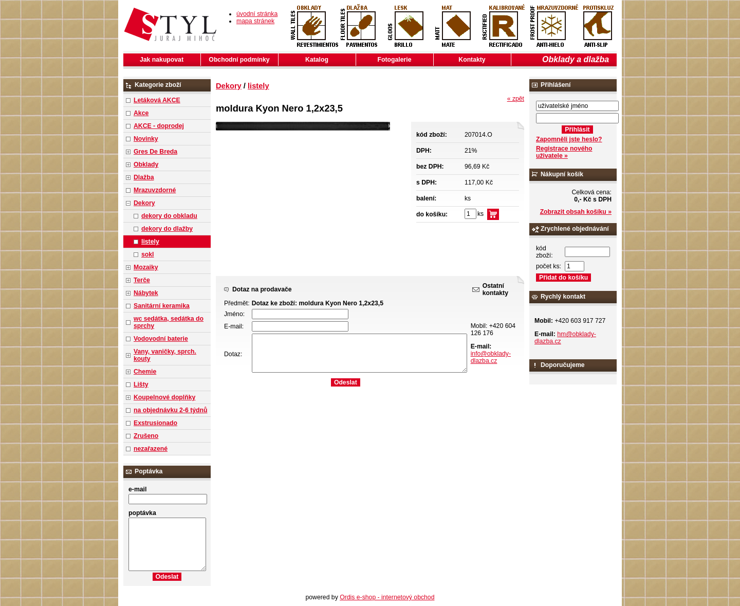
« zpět (515, 98)
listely (150, 241)
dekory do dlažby (167, 228)
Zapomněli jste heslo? (569, 139)
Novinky (146, 138)
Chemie (145, 371)
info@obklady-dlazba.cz (491, 357)
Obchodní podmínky (239, 59)
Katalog (316, 59)
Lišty (141, 384)
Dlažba (144, 177)
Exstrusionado (155, 423)
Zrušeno (146, 435)
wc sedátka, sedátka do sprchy (168, 322)
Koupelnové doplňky (164, 397)
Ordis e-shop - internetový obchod (387, 597)
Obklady (146, 164)
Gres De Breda (155, 151)
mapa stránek (255, 21)
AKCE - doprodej (159, 126)
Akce (141, 113)
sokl (147, 254)
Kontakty (471, 59)
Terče (142, 280)
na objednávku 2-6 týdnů (170, 410)
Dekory (144, 203)
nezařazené (151, 448)
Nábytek (146, 293)
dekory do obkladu (169, 215)
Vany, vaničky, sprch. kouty (165, 355)
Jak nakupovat (161, 59)
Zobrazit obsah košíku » (576, 211)
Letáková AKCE (157, 100)
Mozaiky (146, 267)
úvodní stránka (257, 13)
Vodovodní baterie (161, 338)
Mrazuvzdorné (155, 190)
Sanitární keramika (162, 305)
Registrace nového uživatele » (564, 152)
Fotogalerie (395, 59)
